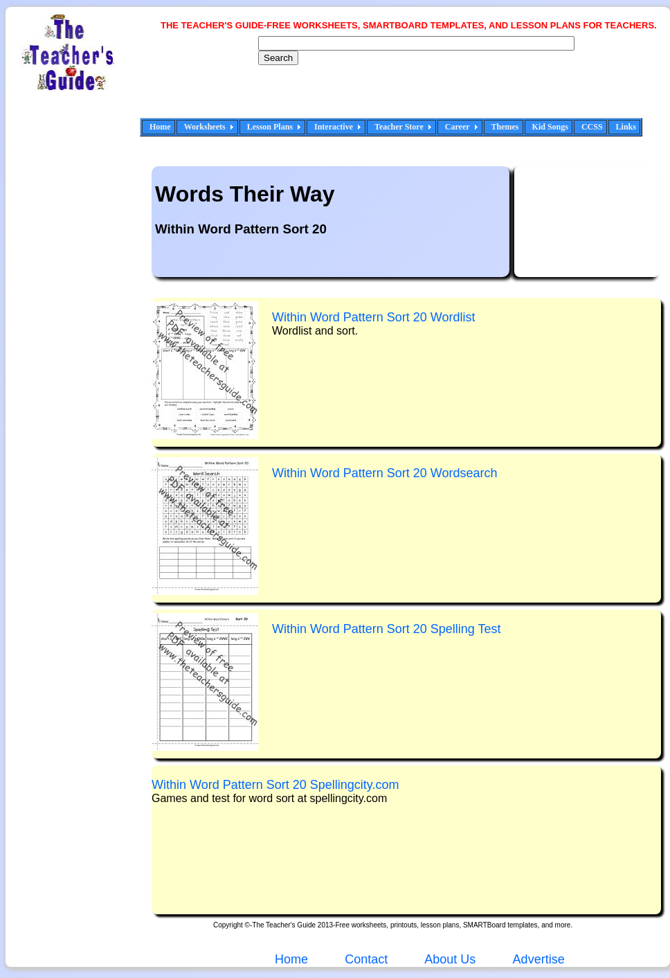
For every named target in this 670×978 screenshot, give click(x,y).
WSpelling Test (386, 629)
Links (626, 127)
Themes (505, 127)
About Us (449, 959)
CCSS (592, 127)
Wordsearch (384, 473)
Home (160, 127)
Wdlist (373, 317)
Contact (366, 959)
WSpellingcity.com (275, 785)
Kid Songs (550, 127)
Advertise (539, 959)
